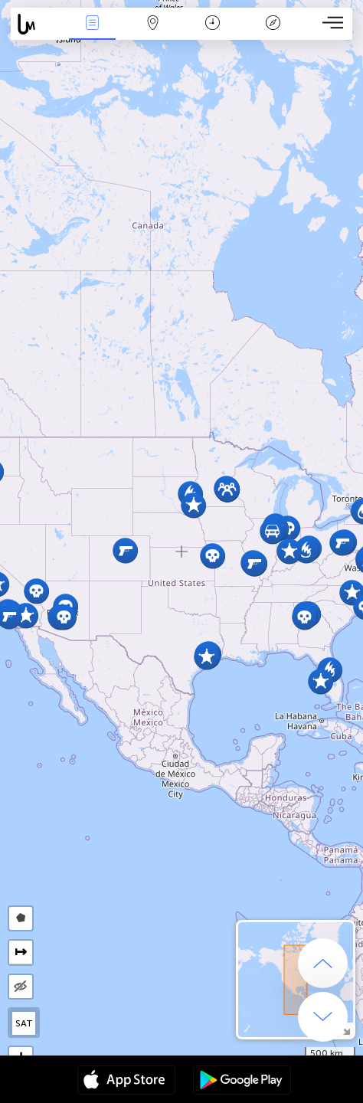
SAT (24, 1023)
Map (152, 24)
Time (212, 24)
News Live (92, 24)
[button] (26, 615)
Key (273, 24)
